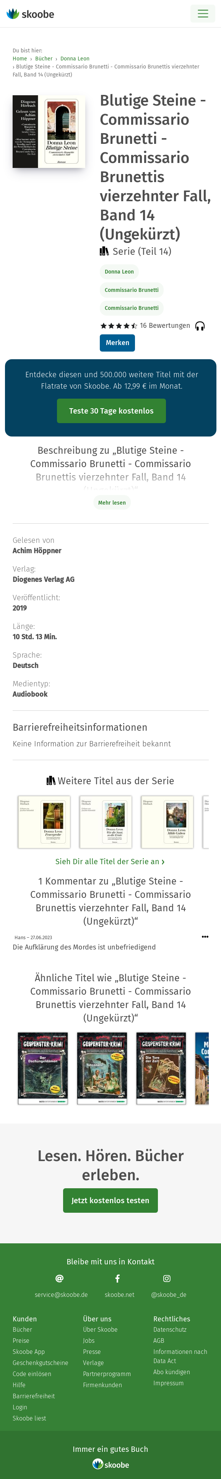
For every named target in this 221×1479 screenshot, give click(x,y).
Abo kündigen (171, 1372)
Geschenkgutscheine (40, 1363)
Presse (92, 1351)
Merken (117, 343)
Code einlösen (32, 1374)
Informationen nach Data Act (180, 1356)
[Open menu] (202, 14)
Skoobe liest (29, 1418)
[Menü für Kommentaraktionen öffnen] (205, 937)
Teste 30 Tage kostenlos (111, 410)
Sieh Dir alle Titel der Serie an (110, 861)
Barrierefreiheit (34, 1396)
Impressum (168, 1383)
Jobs (88, 1340)
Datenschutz (170, 1329)
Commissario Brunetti (132, 290)
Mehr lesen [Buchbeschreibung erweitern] (112, 503)
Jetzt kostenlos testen (111, 1200)
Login (20, 1407)
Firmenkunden (102, 1385)
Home (20, 58)
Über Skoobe (100, 1329)
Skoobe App (29, 1351)
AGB (158, 1340)
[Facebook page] (119, 1286)
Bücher (43, 58)
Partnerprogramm (107, 1374)
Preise (21, 1340)
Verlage (93, 1363)
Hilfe (19, 1385)
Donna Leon (74, 58)
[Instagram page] (168, 1286)
